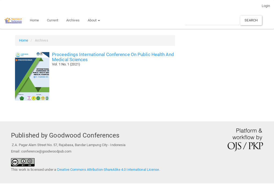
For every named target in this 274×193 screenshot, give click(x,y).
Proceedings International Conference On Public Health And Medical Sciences (113, 57)
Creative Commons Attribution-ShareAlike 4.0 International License (108, 170)
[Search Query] (212, 20)
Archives (73, 20)
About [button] (94, 20)
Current (52, 20)
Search (251, 20)
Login (266, 6)
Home (34, 20)
